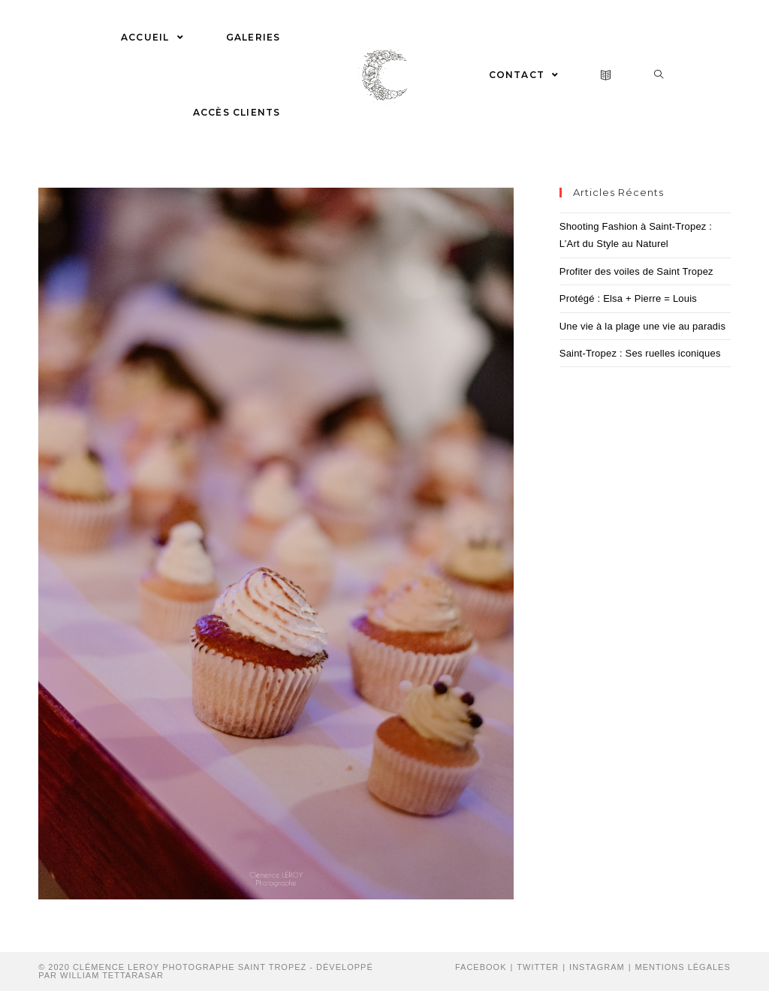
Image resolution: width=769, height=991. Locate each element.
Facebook (481, 966)
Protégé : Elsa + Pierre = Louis (628, 298)
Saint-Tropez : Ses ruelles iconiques (640, 353)
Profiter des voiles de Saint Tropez (636, 271)
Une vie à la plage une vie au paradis (642, 326)
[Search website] (659, 75)
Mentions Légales (683, 966)
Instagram (597, 966)
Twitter (538, 966)
